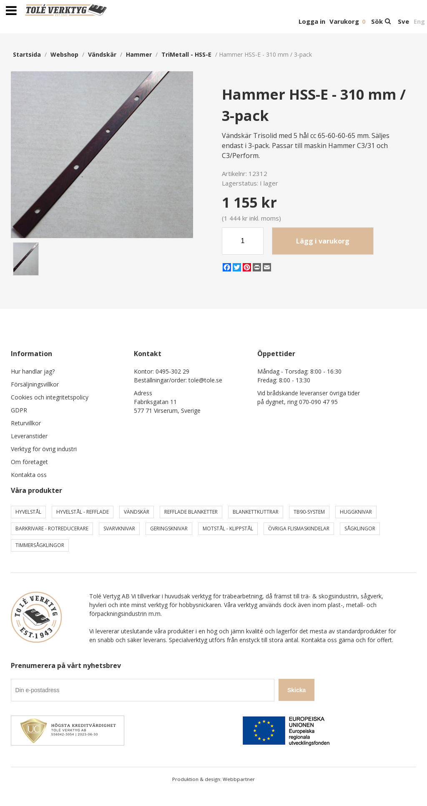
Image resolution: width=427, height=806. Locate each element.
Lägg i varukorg (322, 241)
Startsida (27, 54)
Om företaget (29, 462)
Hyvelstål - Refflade (82, 511)
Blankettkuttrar (256, 511)
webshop (64, 54)
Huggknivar (356, 511)
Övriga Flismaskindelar (298, 528)
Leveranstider (29, 436)
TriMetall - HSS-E (186, 54)
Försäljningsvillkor (35, 384)
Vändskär (102, 54)
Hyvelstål (28, 511)
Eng (419, 21)
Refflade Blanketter (191, 511)
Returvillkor (26, 423)
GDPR (19, 410)
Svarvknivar (119, 528)
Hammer (139, 54)
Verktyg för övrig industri (44, 449)
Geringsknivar (169, 528)
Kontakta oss (29, 475)
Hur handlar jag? (33, 371)
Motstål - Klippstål (228, 528)
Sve (403, 21)
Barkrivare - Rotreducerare (51, 528)
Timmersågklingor (39, 545)
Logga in (312, 21)
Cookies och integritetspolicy (49, 397)
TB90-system (309, 511)
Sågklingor (359, 528)
